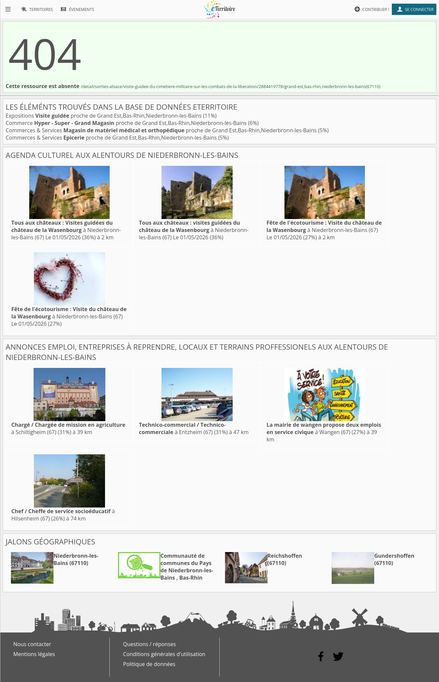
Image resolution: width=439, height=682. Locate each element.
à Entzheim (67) (182, 428)
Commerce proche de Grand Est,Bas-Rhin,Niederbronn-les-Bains (127, 123)
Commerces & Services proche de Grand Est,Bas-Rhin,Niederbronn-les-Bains (162, 130)
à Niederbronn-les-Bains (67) (66, 230)
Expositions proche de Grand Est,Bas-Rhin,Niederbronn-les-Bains (104, 115)
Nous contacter (32, 644)
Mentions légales (34, 654)
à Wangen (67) (324, 428)
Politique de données (149, 664)
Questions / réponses (149, 644)
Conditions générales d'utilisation (164, 654)
